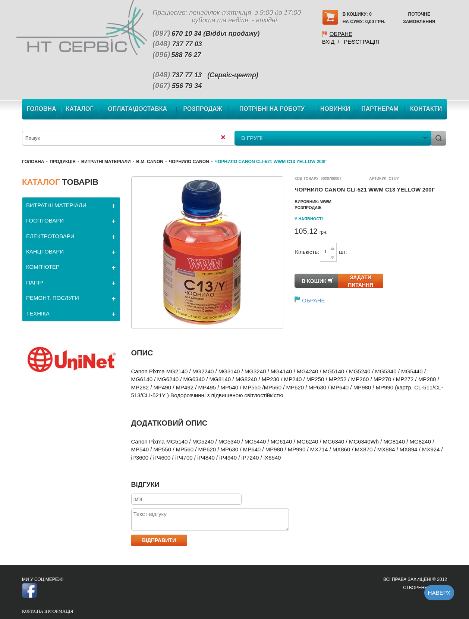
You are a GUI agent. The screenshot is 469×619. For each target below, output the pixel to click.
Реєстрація (361, 41)
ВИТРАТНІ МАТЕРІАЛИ (106, 161)
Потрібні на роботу (272, 109)
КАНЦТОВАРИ (45, 251)
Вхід (328, 41)
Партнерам (380, 109)
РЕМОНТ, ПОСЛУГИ (52, 298)
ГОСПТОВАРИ (45, 220)
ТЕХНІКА (38, 313)
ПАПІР (34, 282)
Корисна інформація (47, 611)
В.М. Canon (149, 161)
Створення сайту (425, 587)
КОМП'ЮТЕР (43, 267)
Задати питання (360, 281)
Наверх (439, 593)
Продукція (63, 161)
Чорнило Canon (189, 161)
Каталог (80, 109)
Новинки (335, 109)
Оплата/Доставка (137, 109)
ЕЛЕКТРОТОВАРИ (50, 236)
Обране (341, 34)
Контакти (426, 109)
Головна (41, 109)
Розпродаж (203, 109)
